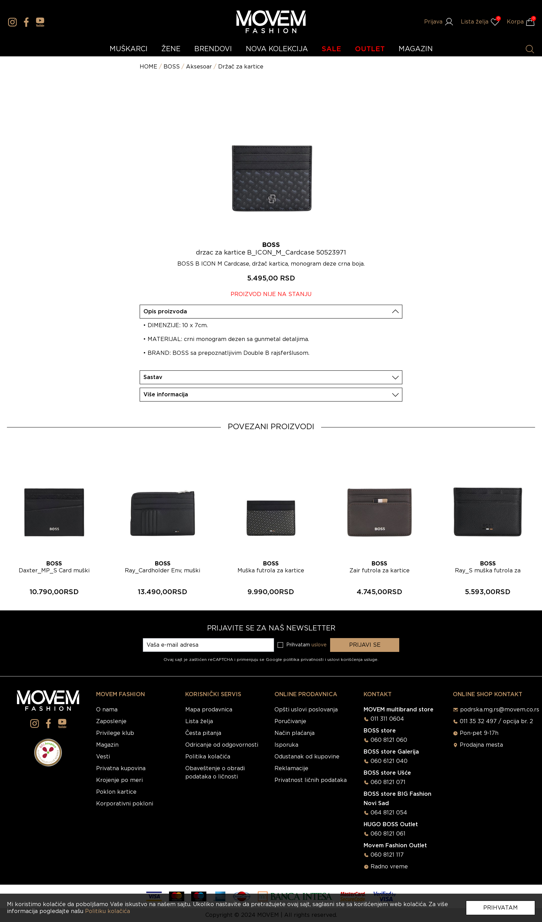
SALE (331, 49)
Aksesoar (199, 67)
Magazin (107, 745)
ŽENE (170, 49)
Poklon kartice (116, 792)
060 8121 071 (388, 782)
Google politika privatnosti (295, 659)
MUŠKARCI (129, 49)
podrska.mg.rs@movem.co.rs (499, 709)
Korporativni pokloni (124, 803)
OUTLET (370, 49)
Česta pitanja (203, 733)
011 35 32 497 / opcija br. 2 (496, 721)
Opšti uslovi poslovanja (306, 709)
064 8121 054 (389, 812)
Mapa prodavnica (208, 709)
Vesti (103, 756)
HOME (148, 67)
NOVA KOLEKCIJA (277, 49)
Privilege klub (115, 733)
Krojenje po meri (119, 780)
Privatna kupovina (121, 768)
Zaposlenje (111, 721)
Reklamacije (291, 768)
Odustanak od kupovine (306, 756)
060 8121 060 (389, 740)
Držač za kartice (240, 67)
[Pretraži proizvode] (530, 49)
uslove (319, 645)
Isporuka (286, 745)
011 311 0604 (387, 719)
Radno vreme (389, 866)
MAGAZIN (416, 49)
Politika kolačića (207, 756)
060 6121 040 (389, 761)
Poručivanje (290, 721)
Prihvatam (500, 908)
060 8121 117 (387, 855)
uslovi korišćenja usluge (352, 659)
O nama (107, 709)
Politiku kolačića (107, 911)
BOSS (171, 67)
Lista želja (199, 721)
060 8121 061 (388, 834)
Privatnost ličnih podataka (310, 780)
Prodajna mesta (481, 745)
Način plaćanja (294, 733)
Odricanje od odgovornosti (221, 745)
